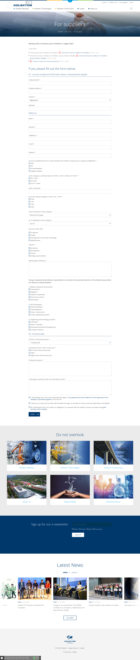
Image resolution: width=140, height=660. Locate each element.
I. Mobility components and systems (41, 287)
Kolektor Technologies (43, 9)
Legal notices (72, 648)
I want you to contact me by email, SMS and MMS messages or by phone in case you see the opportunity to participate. (70, 403)
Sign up (78, 535)
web (32, 163)
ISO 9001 (34, 181)
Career (82, 9)
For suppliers (124, 2)
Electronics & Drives (37, 297)
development (35, 251)
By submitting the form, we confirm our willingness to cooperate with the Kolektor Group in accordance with (68, 408)
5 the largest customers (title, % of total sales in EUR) (47, 379)
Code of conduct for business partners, (50, 61)
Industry (32, 245)
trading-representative (38, 256)
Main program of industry (38, 261)
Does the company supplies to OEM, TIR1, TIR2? (46, 197)
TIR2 (32, 204)
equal (32, 353)
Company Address (35, 88)
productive (34, 248)
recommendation (36, 168)
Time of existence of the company (41, 212)
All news (70, 618)
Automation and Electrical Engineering (43, 327)
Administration (35, 240)
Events (83, 529)
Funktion (32, 152)
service (33, 253)
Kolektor (60, 32)
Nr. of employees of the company (40, 220)
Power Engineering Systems (40, 315)
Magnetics (34, 292)
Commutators (35, 289)
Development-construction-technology (43, 238)
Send (33, 414)
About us (93, 9)
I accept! (34, 658)
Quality (33, 235)
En (131, 2)
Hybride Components (38, 295)
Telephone (33, 135)
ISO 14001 (34, 178)
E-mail (31, 144)
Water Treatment (36, 325)
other (32, 207)
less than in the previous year (40, 350)
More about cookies (37, 658)
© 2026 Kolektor (61, 648)
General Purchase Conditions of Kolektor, (80, 53)
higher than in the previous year (41, 355)
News (76, 529)
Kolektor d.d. (113, 2)
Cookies (82, 648)
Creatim (74, 652)
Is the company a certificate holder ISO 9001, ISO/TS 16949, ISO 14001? (53, 176)
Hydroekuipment (36, 310)
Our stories (98, 529)
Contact (104, 2)
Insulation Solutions (37, 330)
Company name (34, 80)
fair (32, 166)
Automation (34, 300)
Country (32, 97)
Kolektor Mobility (22, 9)
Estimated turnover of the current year (42, 348)
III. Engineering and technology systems (42, 319)
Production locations (36, 360)
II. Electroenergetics (35, 304)
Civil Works (34, 322)
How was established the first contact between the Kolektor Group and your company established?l (62, 161)
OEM (32, 199)
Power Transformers (38, 312)
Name (31, 118)
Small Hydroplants (37, 307)
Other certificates (34, 188)
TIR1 (32, 202)
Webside (31, 105)
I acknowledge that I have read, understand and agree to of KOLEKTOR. (69, 398)
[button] (70, 100)
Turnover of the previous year (39, 339)
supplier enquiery (36, 171)
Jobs (90, 529)
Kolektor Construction (65, 9)
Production (34, 233)
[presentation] (86, 541)
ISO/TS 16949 (35, 183)
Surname (32, 127)
